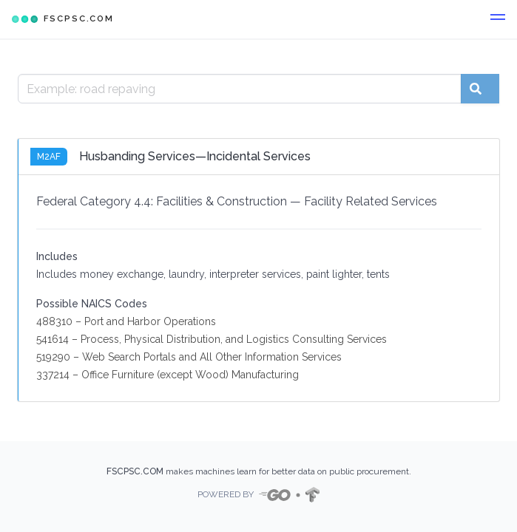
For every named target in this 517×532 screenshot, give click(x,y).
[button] (498, 19)
